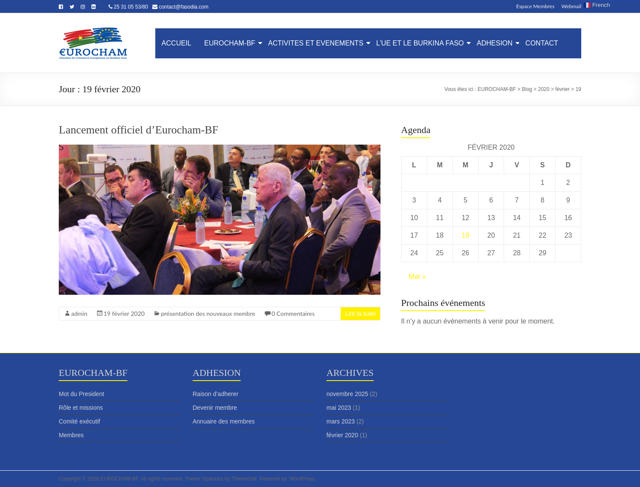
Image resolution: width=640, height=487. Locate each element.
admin (79, 313)
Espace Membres (535, 6)
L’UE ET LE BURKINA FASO (420, 43)
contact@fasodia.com (183, 7)
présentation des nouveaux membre (208, 313)
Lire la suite (360, 313)
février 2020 (342, 435)
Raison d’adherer (215, 393)
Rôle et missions (81, 407)
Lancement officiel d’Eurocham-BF (138, 130)
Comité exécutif (79, 421)
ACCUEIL (176, 43)
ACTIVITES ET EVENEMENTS (315, 43)
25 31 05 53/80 (131, 7)
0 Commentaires (293, 313)
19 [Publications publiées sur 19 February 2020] (465, 235)
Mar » (417, 276)
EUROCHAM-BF (229, 43)
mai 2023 (338, 407)
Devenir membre (215, 407)
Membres (71, 435)
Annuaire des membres (224, 421)
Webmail (571, 6)
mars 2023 (340, 421)
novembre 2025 (347, 393)
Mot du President (81, 393)
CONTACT (541, 43)
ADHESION (495, 43)
